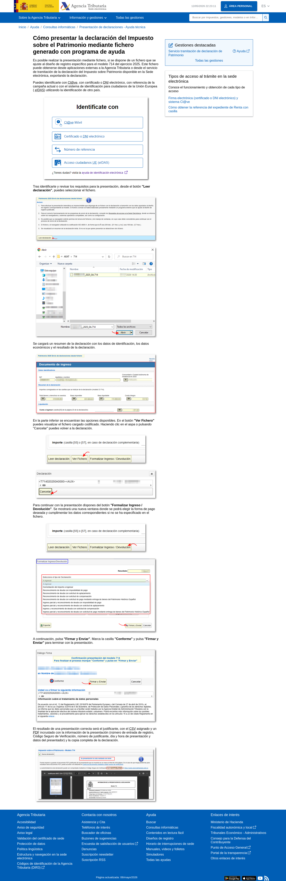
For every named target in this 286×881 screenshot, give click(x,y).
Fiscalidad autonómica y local (233, 827)
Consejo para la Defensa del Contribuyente (231, 840)
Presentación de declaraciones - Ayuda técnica (112, 27)
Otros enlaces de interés (228, 858)
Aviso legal (24, 833)
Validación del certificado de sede (40, 838)
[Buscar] (226, 17)
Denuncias (89, 849)
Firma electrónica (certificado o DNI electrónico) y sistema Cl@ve (203, 100)
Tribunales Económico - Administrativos (238, 833)
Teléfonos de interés (96, 827)
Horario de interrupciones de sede (170, 843)
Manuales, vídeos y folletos (165, 849)
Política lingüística (30, 849)
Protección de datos (31, 843)
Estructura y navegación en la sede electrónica (42, 856)
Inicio (22, 27)
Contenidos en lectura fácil (165, 833)
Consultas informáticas (59, 27)
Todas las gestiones (130, 17)
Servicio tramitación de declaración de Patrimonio (195, 53)
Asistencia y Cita (93, 822)
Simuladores (155, 854)
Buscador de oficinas (96, 833)
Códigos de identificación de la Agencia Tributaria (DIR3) (44, 865)
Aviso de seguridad (30, 827)
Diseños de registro (160, 838)
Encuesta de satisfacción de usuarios (110, 843)
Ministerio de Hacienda (227, 822)
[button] (265, 6)
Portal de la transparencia (231, 853)
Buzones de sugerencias (99, 838)
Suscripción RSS (93, 860)
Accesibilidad (26, 822)
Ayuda (34, 27)
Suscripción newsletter (97, 854)
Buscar (151, 822)
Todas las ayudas (158, 860)
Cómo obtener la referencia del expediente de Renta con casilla (208, 109)
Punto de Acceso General (231, 847)
